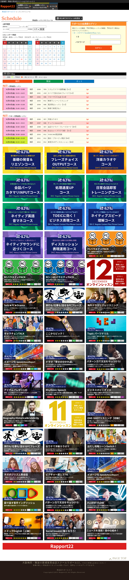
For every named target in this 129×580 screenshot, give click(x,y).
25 (13, 63)
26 (17, 63)
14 (26, 55)
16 (5, 59)
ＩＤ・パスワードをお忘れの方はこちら (86, 33)
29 (30, 63)
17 (9, 59)
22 (30, 59)
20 (21, 59)
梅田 (17, 81)
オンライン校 (53, 7)
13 (21, 55)
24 (9, 63)
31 (50, 63)
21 (26, 59)
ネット (79, 81)
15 (30, 55)
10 (9, 55)
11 (13, 55)
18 (13, 59)
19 (17, 59)
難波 (48, 81)
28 (26, 63)
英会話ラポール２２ (8, 11)
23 (5, 63)
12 (17, 55)
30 (5, 68)
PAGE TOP (119, 558)
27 (21, 63)
